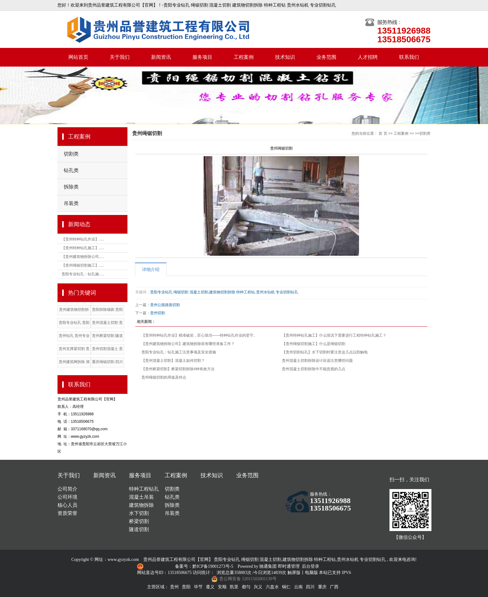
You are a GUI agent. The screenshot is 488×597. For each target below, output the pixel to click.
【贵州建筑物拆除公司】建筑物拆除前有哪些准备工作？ (188, 344)
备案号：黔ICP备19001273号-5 (204, 566)
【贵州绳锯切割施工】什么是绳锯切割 (313, 344)
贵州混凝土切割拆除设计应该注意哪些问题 (317, 360)
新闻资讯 (161, 57)
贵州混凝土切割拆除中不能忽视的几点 (313, 369)
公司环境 (67, 497)
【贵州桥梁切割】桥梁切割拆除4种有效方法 (177, 369)
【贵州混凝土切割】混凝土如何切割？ (173, 360)
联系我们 (409, 57)
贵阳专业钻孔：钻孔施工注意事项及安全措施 (178, 352)
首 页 (383, 133)
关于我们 (120, 57)
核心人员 (67, 505)
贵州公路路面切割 (165, 305)
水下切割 (139, 513)
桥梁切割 (139, 521)
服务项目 (202, 57)
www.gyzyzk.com (123, 559)
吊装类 (71, 203)
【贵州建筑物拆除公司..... (83, 256)
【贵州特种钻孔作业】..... (83, 239)
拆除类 (71, 186)
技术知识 (285, 57)
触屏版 (294, 572)
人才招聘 (368, 57)
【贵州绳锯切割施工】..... (83, 265)
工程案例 (244, 57)
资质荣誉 (67, 513)
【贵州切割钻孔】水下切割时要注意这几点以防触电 (325, 352)
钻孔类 (71, 170)
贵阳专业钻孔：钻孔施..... (83, 274)
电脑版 (311, 572)
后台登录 (310, 566)
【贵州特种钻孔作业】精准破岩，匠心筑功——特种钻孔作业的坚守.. (198, 335)
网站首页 (78, 57)
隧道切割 (139, 529)
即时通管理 (289, 566)
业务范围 (326, 57)
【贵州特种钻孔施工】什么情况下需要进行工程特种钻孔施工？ (334, 335)
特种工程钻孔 (144, 489)
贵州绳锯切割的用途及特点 (163, 377)
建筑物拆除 (141, 505)
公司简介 (67, 489)
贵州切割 (157, 313)
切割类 (71, 153)
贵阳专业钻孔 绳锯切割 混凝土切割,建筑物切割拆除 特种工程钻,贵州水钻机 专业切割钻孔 (224, 292)
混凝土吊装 (141, 497)
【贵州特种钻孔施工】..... (83, 248)
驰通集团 (268, 566)
